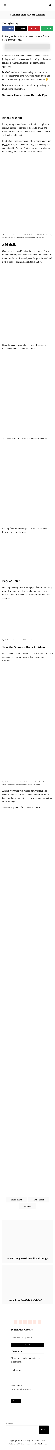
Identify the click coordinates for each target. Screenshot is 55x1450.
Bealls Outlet (8, 72)
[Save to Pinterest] (34, 28)
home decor (39, 1199)
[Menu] (4, 5)
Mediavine (42, 1444)
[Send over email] (47, 28)
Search (9, 1423)
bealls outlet (16, 1199)
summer (27, 1206)
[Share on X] (21, 28)
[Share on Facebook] (8, 28)
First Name (16, 1370)
